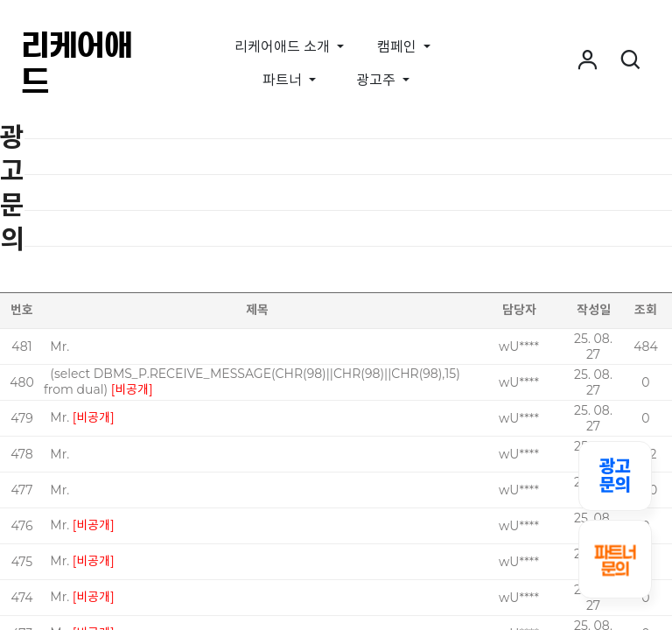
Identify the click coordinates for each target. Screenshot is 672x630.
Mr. (59, 346)
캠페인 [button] (398, 46)
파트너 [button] (283, 80)
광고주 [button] (377, 80)
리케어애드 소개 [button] (283, 46)
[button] (587, 60)
